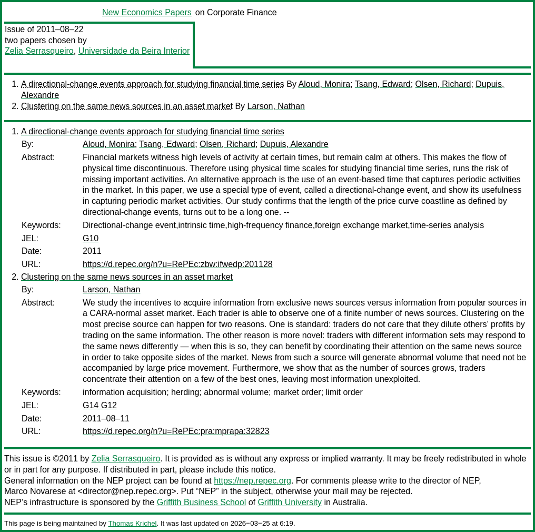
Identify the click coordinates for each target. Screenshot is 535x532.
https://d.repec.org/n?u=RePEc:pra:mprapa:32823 (176, 431)
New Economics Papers (147, 12)
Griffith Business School (201, 502)
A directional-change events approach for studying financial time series (152, 84)
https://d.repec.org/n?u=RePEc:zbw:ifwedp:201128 (178, 264)
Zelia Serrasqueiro (39, 50)
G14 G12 (100, 405)
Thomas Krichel (132, 523)
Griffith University (289, 502)
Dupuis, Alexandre (294, 144)
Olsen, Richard (443, 84)
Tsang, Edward (383, 84)
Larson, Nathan (276, 106)
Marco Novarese (35, 491)
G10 (90, 238)
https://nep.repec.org (252, 480)
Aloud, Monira (325, 84)
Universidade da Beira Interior (134, 50)
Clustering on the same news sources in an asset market (127, 106)
